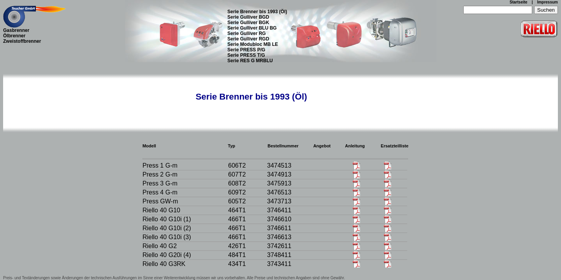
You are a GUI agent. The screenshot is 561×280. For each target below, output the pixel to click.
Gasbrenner (16, 30)
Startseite (519, 2)
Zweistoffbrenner (22, 41)
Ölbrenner (14, 35)
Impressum (547, 2)
